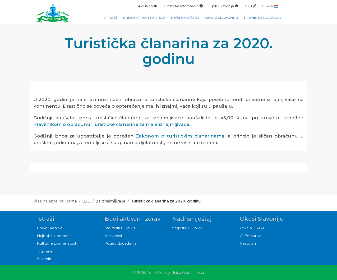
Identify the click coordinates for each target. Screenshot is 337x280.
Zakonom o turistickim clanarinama (180, 136)
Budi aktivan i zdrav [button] (144, 17)
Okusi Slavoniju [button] (221, 17)
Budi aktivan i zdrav (132, 218)
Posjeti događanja (120, 243)
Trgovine (45, 251)
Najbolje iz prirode (53, 236)
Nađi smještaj (192, 218)
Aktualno (147, 6)
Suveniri (44, 259)
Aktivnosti (113, 236)
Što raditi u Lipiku (120, 228)
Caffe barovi (250, 236)
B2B (250, 6)
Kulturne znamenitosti (57, 243)
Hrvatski (270, 6)
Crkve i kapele (50, 228)
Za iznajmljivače (110, 201)
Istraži (45, 218)
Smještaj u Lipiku (187, 228)
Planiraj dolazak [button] (262, 17)
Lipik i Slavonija (223, 6)
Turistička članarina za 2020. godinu (166, 201)
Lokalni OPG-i (252, 228)
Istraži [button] (109, 17)
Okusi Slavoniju (262, 218)
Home (71, 201)
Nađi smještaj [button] (185, 17)
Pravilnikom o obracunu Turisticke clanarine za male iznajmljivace (111, 124)
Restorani (248, 243)
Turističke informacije (183, 6)
